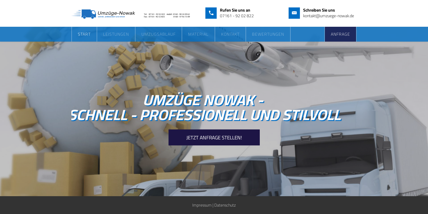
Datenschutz (225, 205)
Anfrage (340, 34)
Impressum (202, 205)
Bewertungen (268, 34)
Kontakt (230, 34)
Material (198, 34)
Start (84, 34)
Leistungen (116, 34)
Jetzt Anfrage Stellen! (214, 137)
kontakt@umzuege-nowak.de (328, 16)
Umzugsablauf (158, 34)
